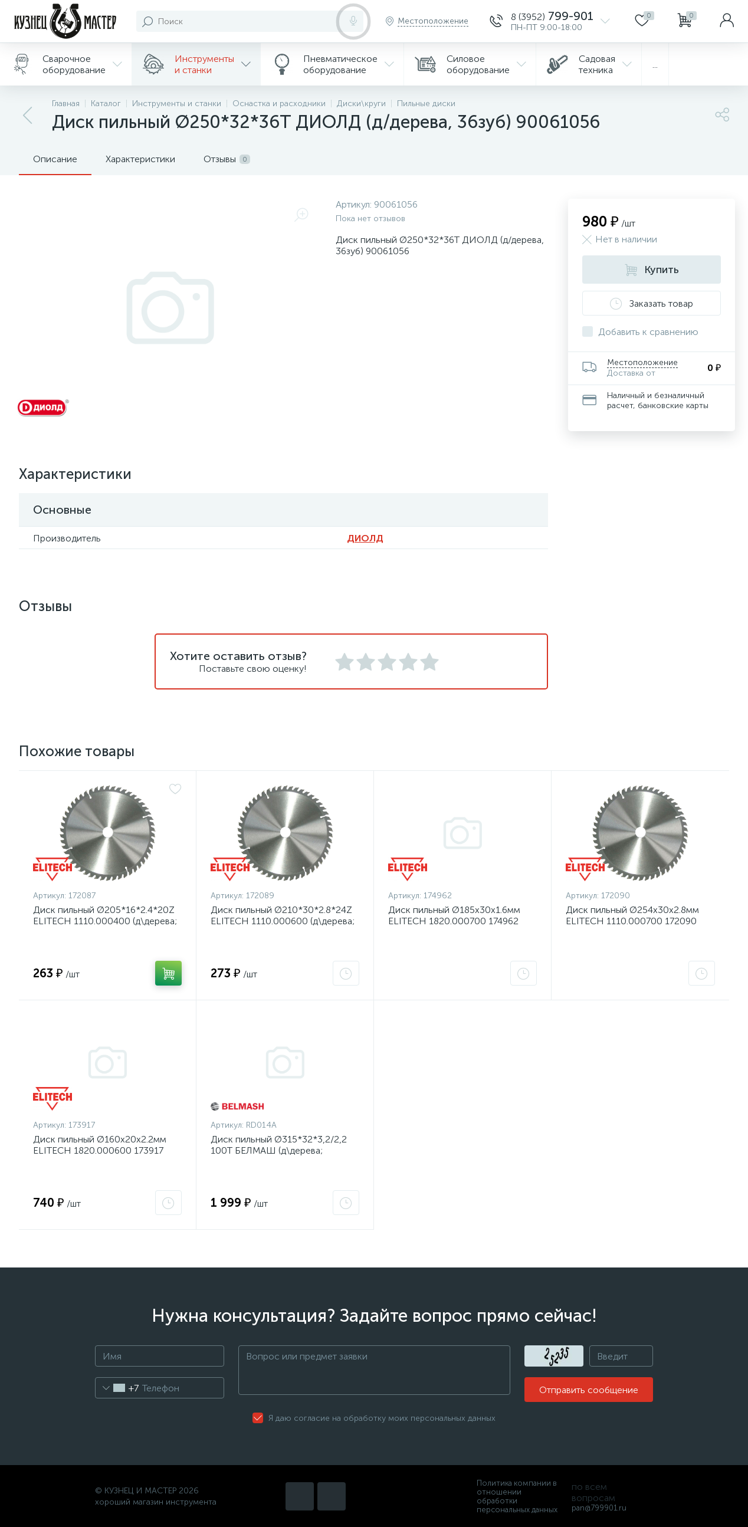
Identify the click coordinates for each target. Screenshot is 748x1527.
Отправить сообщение (588, 1389)
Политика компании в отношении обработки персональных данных (517, 1496)
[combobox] (117, 1388)
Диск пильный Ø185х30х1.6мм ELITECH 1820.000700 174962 (454, 915)
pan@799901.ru (599, 1507)
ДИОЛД (365, 538)
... (655, 64)
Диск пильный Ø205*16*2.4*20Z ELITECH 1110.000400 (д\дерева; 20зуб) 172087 (105, 921)
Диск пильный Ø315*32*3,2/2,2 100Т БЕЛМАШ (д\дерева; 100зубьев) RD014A (279, 1150)
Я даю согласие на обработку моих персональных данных (382, 1418)
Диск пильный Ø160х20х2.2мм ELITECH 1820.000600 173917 (99, 1145)
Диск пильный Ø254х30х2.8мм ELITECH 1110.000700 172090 (632, 915)
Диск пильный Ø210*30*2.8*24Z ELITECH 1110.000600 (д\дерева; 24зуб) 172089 (283, 921)
